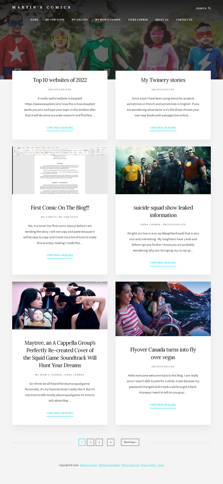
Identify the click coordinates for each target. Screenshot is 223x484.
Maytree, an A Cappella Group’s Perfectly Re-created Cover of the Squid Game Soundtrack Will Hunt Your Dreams (60, 357)
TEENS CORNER (150, 224)
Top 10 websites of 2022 (60, 80)
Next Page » (130, 451)
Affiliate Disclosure (109, 472)
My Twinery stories (163, 80)
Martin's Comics (42, 7)
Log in (160, 472)
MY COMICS (49, 217)
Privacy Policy (148, 472)
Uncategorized (60, 89)
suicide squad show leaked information (163, 211)
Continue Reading (60, 128)
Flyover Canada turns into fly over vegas (163, 353)
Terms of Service (130, 472)
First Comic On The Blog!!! (60, 207)
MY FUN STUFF (69, 217)
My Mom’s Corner (48, 382)
